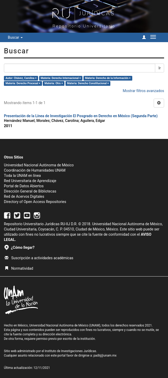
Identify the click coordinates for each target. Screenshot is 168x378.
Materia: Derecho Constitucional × (88, 83)
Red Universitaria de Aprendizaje (30, 181)
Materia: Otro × (54, 83)
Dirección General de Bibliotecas (30, 191)
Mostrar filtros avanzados (143, 91)
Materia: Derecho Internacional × (61, 78)
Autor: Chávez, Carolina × (21, 78)
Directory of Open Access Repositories (35, 202)
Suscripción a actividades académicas (39, 258)
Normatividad (19, 268)
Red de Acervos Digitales (24, 196)
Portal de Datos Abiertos (24, 186)
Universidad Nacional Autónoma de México (39, 165)
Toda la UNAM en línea (22, 175)
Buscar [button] (15, 37)
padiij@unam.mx (105, 355)
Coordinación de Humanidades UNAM (34, 170)
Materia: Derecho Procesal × (22, 83)
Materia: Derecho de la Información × (107, 78)
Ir (159, 68)
